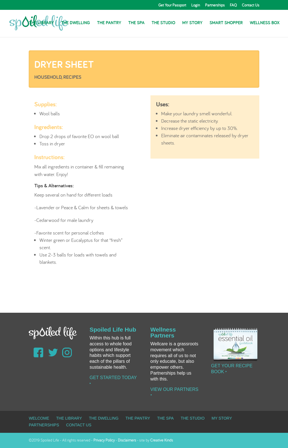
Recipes (72, 77)
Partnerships (215, 5)
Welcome (39, 418)
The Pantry (109, 23)
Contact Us (250, 5)
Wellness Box (265, 23)
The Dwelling (75, 23)
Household (47, 77)
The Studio (163, 23)
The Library (41, 23)
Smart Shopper (226, 23)
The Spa (136, 23)
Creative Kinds (161, 440)
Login (195, 5)
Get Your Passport (172, 5)
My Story (192, 23)
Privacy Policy (104, 440)
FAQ (233, 5)
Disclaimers (127, 440)
